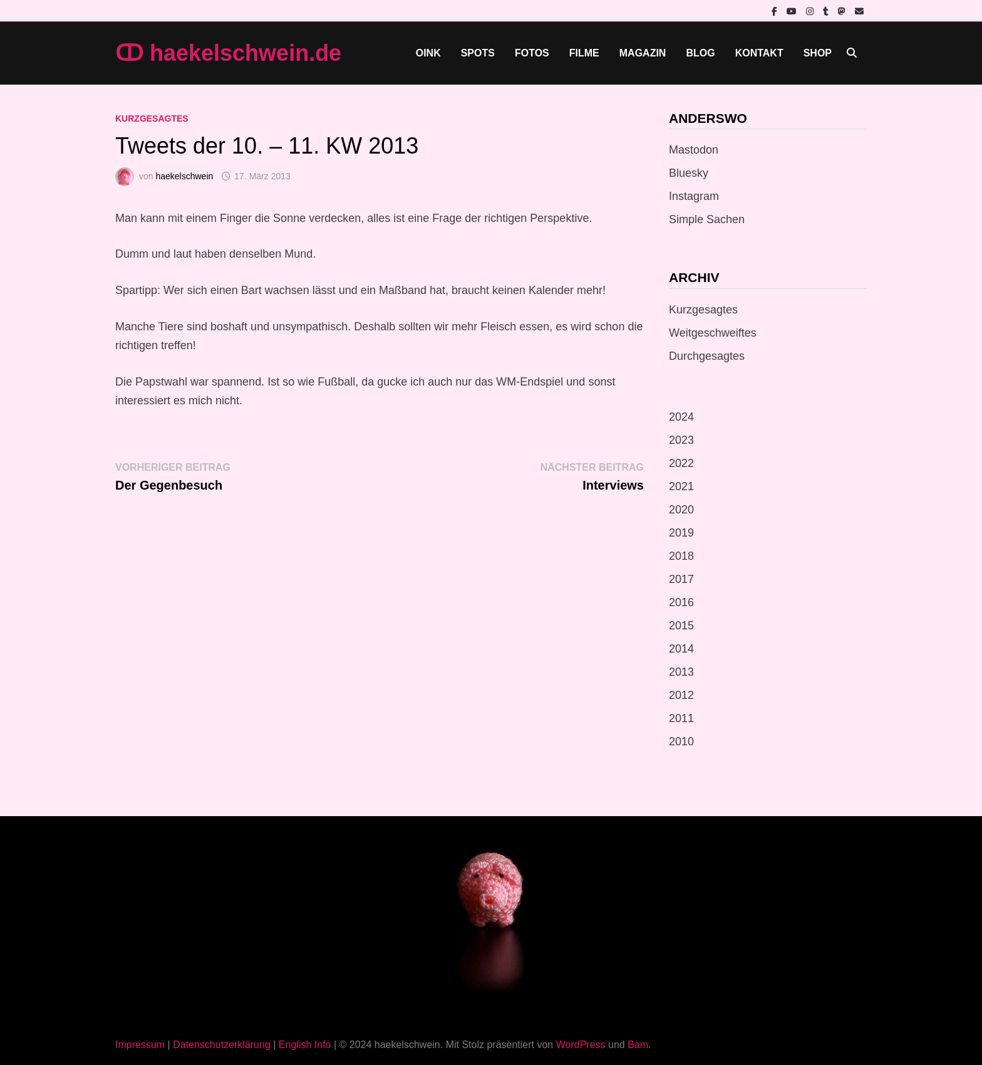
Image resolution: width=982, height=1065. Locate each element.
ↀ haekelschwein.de (228, 53)
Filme (584, 53)
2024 (681, 417)
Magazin (642, 53)
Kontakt (759, 53)
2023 (681, 440)
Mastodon (693, 150)
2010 (681, 741)
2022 (681, 463)
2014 (681, 649)
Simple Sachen (707, 219)
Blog (700, 53)
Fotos (532, 53)
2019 (681, 533)
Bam (638, 1044)
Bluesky (688, 173)
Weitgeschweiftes (713, 333)
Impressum (140, 1044)
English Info (305, 1044)
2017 (681, 579)
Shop (818, 53)
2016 (681, 602)
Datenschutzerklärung (222, 1044)
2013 (681, 672)
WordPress (581, 1044)
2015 (681, 625)
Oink (428, 53)
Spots (478, 53)
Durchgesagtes (707, 356)
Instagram (694, 196)
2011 (681, 718)
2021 (681, 486)
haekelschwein (184, 176)
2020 (681, 509)
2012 (681, 695)
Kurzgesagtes (152, 118)
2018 (681, 556)
